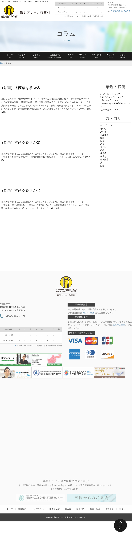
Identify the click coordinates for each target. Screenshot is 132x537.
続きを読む (56, 208)
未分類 (103, 147)
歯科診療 (104, 159)
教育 (102, 144)
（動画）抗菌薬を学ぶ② (20, 142)
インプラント (106, 125)
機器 (102, 150)
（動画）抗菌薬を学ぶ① (20, 190)
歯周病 (103, 153)
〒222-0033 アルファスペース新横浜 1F (12, 308)
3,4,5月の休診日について (111, 97)
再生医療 (104, 135)
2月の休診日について (110, 100)
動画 (102, 138)
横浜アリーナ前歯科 (62, 518)
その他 (103, 128)
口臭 (102, 141)
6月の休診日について (110, 94)
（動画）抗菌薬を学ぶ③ (20, 88)
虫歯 (102, 166)
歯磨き (103, 156)
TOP (1, 63)
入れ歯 (103, 132)
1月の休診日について (110, 109)
